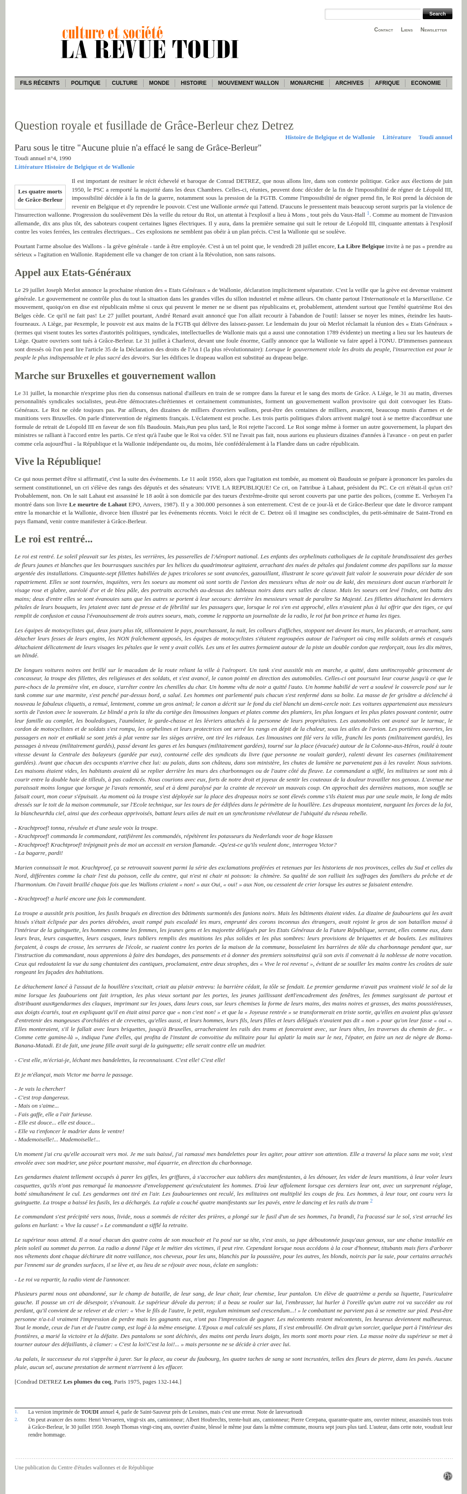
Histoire (193, 83)
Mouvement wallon (248, 83)
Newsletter (433, 29)
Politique (86, 83)
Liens (407, 29)
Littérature (397, 137)
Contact (383, 29)
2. (16, 1419)
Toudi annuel (435, 137)
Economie (426, 83)
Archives (349, 83)
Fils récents (40, 83)
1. (16, 1411)
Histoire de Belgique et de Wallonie (330, 137)
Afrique (387, 83)
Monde (159, 83)
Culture (124, 83)
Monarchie (307, 83)
